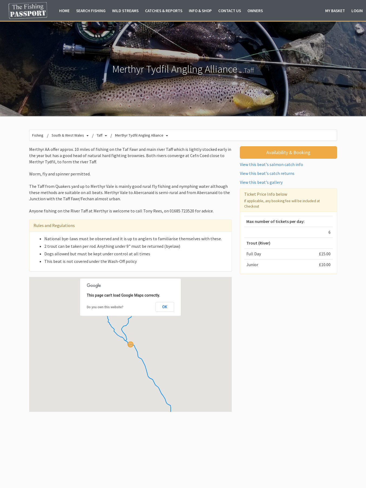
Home (64, 10)
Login (357, 10)
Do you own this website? (105, 307)
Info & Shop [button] (200, 10)
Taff (249, 70)
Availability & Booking (288, 152)
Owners (255, 10)
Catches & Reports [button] (163, 10)
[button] (130, 344)
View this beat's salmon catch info (271, 164)
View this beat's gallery (261, 182)
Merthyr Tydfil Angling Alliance (139, 135)
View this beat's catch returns (267, 173)
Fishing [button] (91, 10)
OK (164, 307)
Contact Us (229, 10)
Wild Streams (125, 10)
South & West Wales (68, 135)
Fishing (37, 135)
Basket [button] (335, 10)
